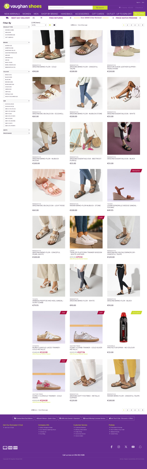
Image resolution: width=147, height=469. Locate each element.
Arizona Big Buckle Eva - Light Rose (48, 205)
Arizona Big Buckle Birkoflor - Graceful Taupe (121, 253)
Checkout (139, 8)
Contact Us (42, 431)
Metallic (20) (9, 94)
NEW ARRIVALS (12, 14)
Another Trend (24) (11, 53)
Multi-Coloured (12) (11, 96)
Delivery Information (80, 429)
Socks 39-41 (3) (9, 106)
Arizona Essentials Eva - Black (121, 159)
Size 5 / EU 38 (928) (10, 121)
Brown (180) (9, 82)
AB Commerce (140, 459)
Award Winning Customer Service (94, 418)
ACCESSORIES (82, 14)
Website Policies (114, 431)
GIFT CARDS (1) (9, 37)
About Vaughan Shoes (46, 427)
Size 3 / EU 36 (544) (10, 111)
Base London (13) (10, 65)
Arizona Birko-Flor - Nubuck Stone (86, 114)
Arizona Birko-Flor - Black (119, 301)
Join (143, 2)
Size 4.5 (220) (8, 118)
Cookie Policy (113, 433)
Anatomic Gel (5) (10, 50)
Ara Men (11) (9, 57)
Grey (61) (8, 91)
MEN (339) (8, 32)
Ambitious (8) (9, 48)
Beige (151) (8, 74)
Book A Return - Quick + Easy (46, 418)
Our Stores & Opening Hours (47, 429)
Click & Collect (78, 436)
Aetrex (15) (8, 45)
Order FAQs (78, 431)
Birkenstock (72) (10, 67)
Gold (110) (8, 86)
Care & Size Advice (79, 433)
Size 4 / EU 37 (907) (10, 116)
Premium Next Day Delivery (23, 418)
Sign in (138, 2)
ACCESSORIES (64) (10, 35)
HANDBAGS (66, 14)
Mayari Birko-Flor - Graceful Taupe (123, 396)
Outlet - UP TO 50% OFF (119, 14)
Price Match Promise (115, 427)
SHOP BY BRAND (49, 14)
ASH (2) (7, 60)
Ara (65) (7, 55)
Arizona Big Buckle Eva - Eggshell (47, 114)
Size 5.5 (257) (8, 123)
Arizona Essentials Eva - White (121, 114)
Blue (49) (8, 79)
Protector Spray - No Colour (121, 348)
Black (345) (8, 77)
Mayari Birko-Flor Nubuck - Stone (85, 205)
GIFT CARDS (98, 14)
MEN (36, 14)
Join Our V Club (8, 427)
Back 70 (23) (8, 62)
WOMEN (26, 14)
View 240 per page (82, 25)
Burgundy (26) (9, 84)
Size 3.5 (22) (8, 113)
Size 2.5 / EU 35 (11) (10, 109)
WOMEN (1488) (9, 30)
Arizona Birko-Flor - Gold (44, 67)
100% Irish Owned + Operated (70, 418)
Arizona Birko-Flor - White (82, 301)
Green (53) (8, 89)
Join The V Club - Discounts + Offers (121, 418)
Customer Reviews (80, 427)
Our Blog (42, 433)
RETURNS (139, 14)
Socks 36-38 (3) (9, 104)
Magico (126, 459)
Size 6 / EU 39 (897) (10, 125)
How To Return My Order (117, 429)
